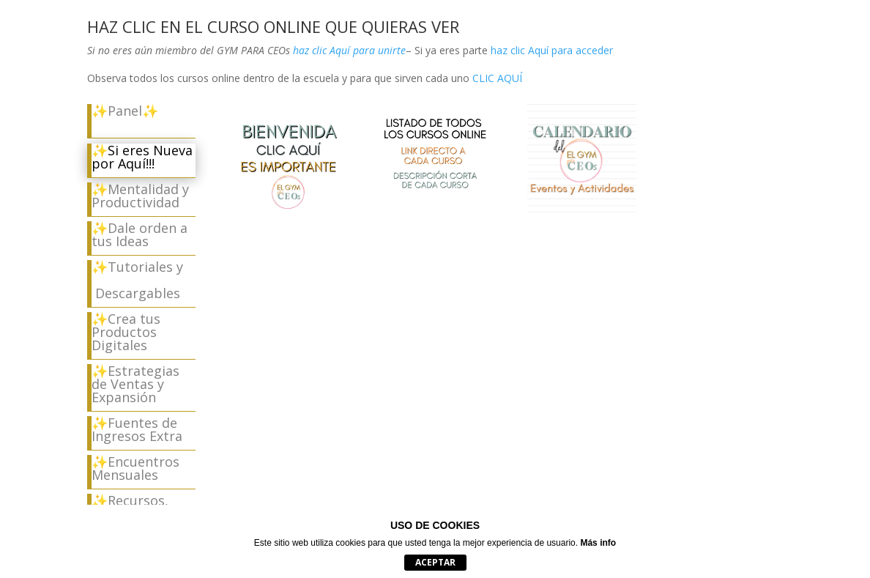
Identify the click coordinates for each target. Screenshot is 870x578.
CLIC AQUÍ (497, 78)
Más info (598, 543)
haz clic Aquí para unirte (348, 50)
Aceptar (435, 562)
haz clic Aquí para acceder (552, 50)
